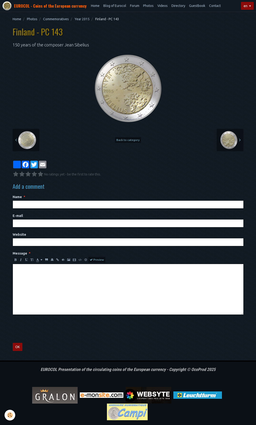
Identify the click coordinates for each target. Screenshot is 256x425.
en (245, 6)
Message (20, 253)
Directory (178, 6)
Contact (215, 6)
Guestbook (197, 6)
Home (95, 6)
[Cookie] (10, 415)
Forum (134, 6)
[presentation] (49, 329)
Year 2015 (82, 19)
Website (19, 234)
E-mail (18, 216)
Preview (97, 259)
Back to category (128, 139)
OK (17, 347)
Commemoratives (56, 19)
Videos (162, 6)
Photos (148, 6)
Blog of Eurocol (114, 6)
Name (17, 197)
